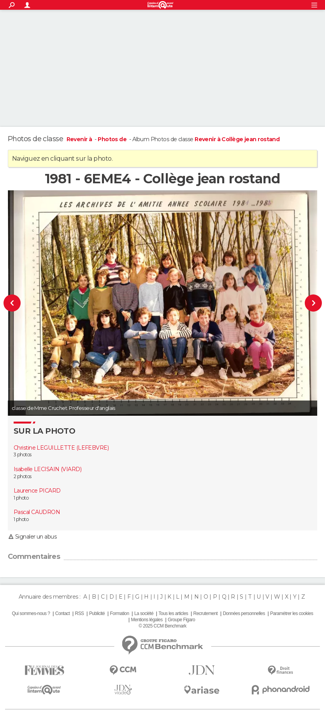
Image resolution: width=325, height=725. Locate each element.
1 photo (21, 498)
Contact (62, 613)
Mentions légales (147, 619)
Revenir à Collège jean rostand (237, 139)
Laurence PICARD (37, 490)
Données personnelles (244, 613)
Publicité (97, 613)
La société (143, 613)
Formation (119, 613)
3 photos (23, 454)
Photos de (113, 139)
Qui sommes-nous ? (31, 613)
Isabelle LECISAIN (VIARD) (47, 469)
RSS (79, 613)
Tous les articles (173, 613)
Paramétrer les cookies (291, 613)
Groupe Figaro (181, 619)
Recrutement (205, 613)
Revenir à (80, 139)
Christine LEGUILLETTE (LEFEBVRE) (61, 447)
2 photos (23, 476)
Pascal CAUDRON (37, 512)
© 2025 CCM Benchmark (162, 626)
